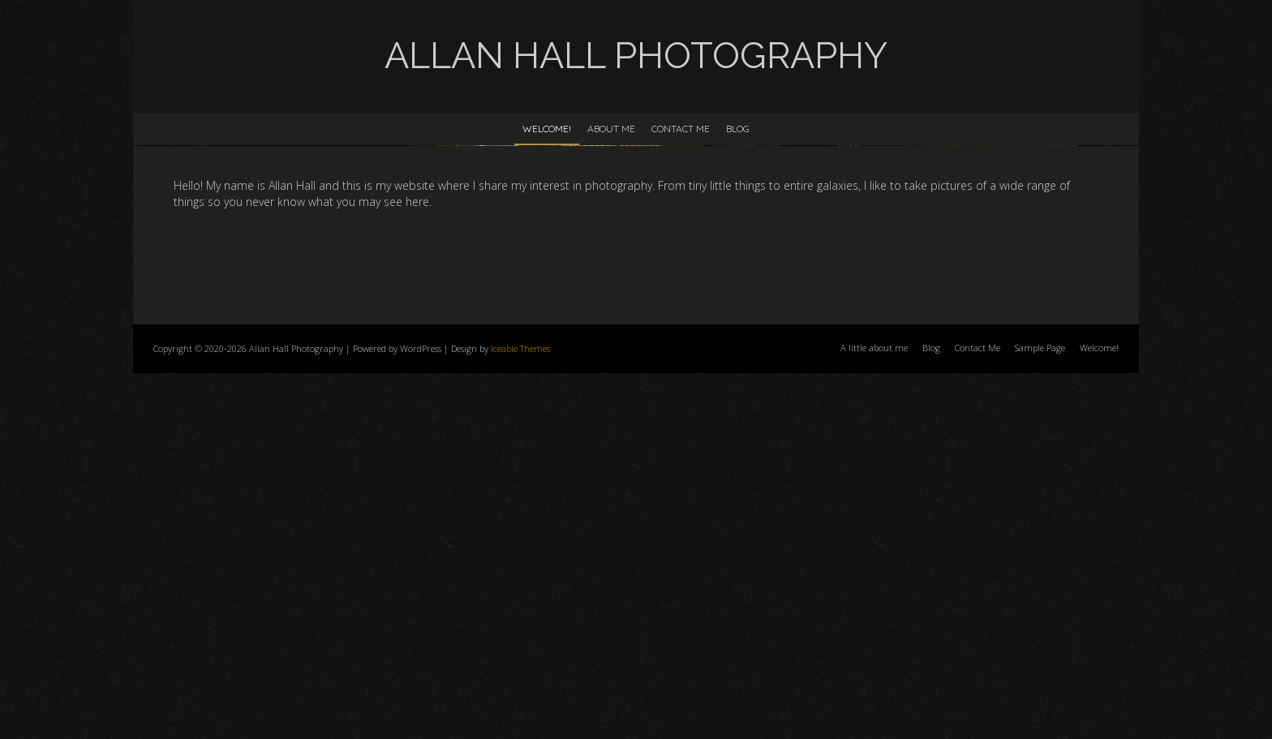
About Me (611, 128)
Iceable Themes (520, 714)
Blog (738, 128)
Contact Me (680, 128)
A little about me (874, 713)
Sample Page (1040, 713)
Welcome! (546, 128)
